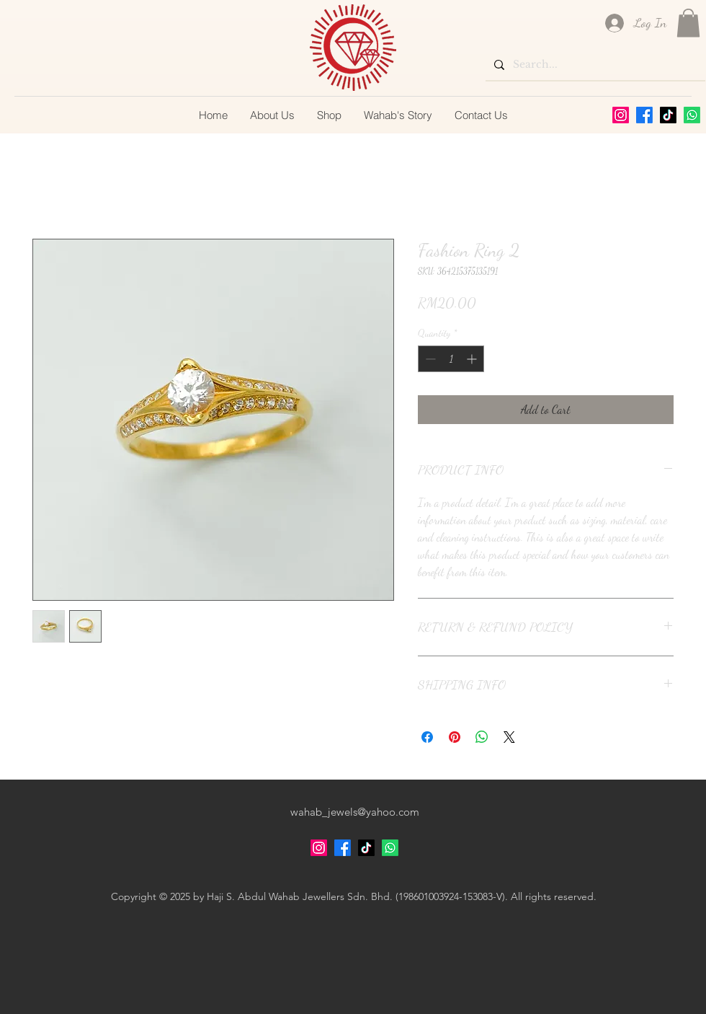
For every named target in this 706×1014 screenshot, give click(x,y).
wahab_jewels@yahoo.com (354, 812)
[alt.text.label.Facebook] (644, 115)
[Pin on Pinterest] (454, 737)
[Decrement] (429, 358)
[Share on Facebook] (427, 737)
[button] (688, 23)
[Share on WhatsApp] (482, 737)
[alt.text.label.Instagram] (620, 115)
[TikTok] (668, 115)
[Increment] (473, 358)
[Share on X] (509, 737)
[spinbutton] (451, 358)
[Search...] (594, 64)
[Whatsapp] (692, 115)
